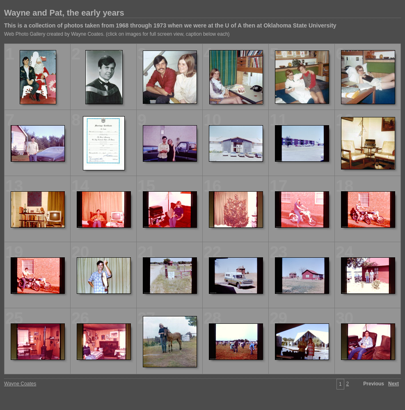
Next (393, 384)
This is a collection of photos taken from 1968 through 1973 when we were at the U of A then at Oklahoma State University (170, 25)
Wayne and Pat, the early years (64, 12)
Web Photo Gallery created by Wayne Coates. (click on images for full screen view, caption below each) (117, 34)
